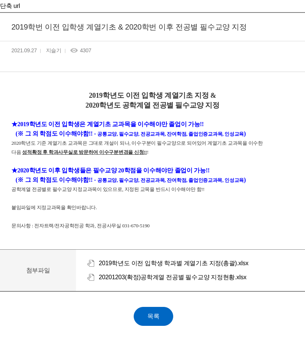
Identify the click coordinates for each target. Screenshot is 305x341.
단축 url (10, 6)
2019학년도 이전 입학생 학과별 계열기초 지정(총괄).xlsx (173, 263)
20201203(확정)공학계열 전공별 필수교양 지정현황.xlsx (173, 277)
